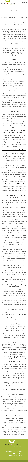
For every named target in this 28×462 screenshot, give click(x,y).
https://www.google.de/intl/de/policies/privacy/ (14, 314)
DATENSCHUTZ (17, 460)
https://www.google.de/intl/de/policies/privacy (14, 358)
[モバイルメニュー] (24, 2)
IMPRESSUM (9, 460)
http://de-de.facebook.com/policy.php (14, 183)
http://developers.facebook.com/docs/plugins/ (14, 150)
